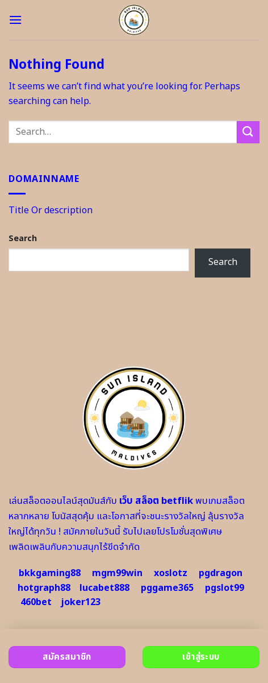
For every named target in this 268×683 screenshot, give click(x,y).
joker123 (81, 602)
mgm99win (117, 573)
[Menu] (15, 20)
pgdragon (220, 573)
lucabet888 (104, 588)
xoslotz (170, 573)
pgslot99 (224, 588)
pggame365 (167, 588)
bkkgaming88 (50, 573)
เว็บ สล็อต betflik (156, 501)
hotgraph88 (44, 588)
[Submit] (248, 132)
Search (23, 239)
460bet (36, 602)
